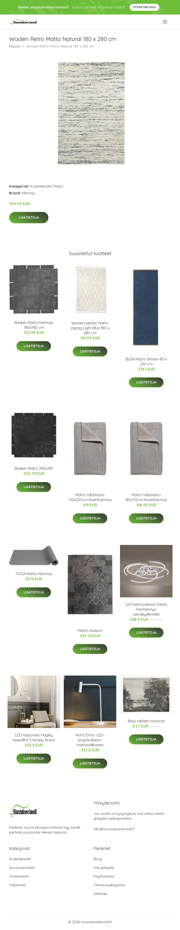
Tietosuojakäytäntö (110, 885)
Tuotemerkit (19, 876)
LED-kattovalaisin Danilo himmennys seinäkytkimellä (146, 609)
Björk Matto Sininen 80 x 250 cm (146, 361)
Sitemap (100, 893)
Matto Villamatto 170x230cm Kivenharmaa (90, 497)
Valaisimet (17, 885)
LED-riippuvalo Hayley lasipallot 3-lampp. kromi (34, 737)
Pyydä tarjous (144, 7)
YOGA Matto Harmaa (33, 573)
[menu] (165, 21)
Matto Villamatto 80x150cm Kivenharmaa (146, 497)
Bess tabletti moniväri (146, 721)
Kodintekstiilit (41, 186)
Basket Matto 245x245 (34, 468)
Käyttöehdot (104, 876)
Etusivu (14, 46)
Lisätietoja (29, 217)
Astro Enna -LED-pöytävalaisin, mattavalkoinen (90, 740)
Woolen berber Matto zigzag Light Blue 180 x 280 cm (90, 328)
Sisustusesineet (21, 867)
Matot (58, 186)
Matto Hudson (90, 630)
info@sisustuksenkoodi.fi (114, 829)
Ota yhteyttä (104, 867)
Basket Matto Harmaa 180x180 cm (34, 325)
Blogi (98, 859)
